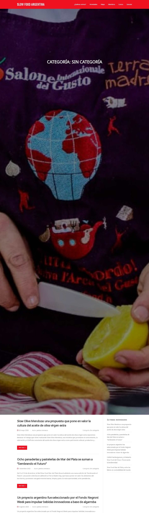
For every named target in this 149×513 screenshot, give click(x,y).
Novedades (93, 4)
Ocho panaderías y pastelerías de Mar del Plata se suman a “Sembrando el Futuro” (118, 437)
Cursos (120, 4)
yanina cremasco (42, 430)
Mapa (103, 4)
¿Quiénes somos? (80, 4)
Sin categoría (94, 430)
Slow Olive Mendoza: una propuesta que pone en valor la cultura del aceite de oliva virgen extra (119, 427)
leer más (22, 447)
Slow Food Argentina (30, 4)
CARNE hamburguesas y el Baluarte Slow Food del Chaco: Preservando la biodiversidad (119, 459)
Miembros (111, 4)
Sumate (129, 4)
